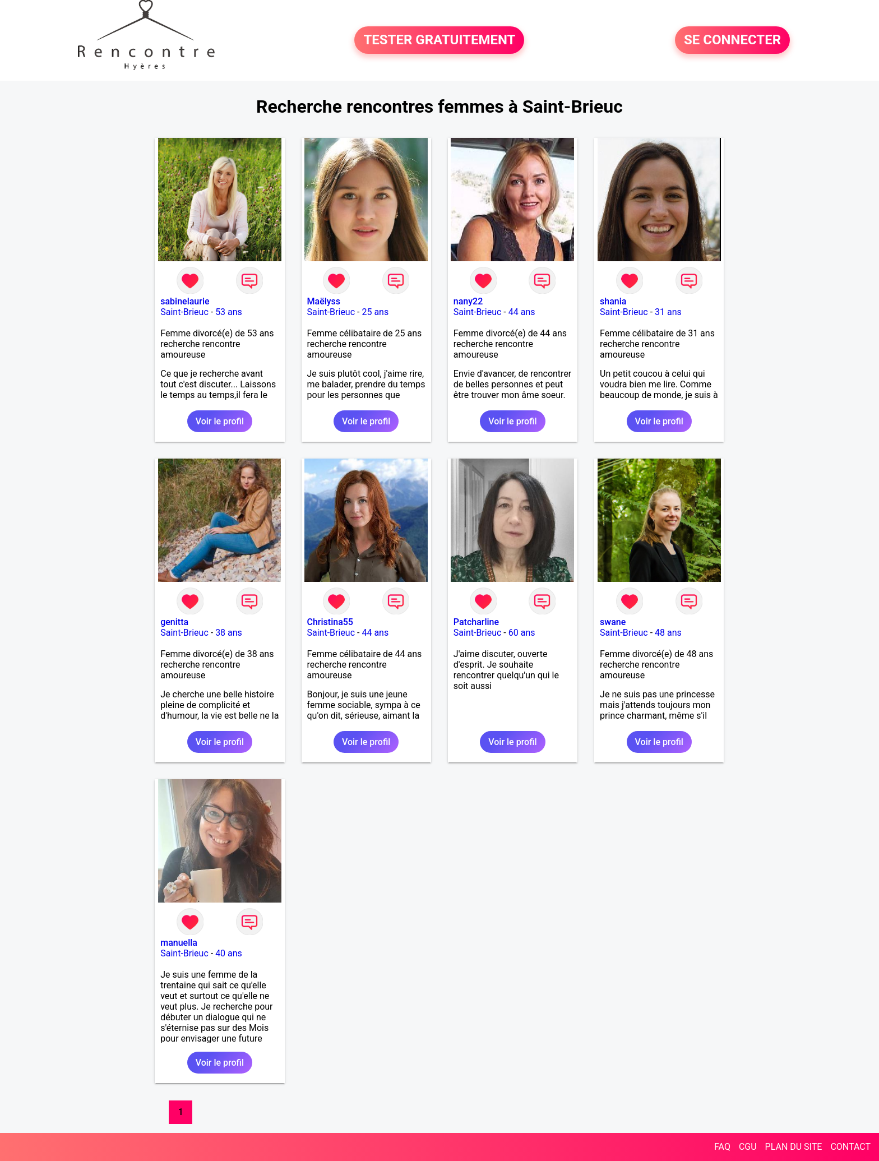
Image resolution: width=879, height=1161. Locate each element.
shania (613, 301)
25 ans (375, 312)
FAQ (722, 1146)
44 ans (521, 312)
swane (613, 622)
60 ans (521, 632)
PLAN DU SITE (793, 1146)
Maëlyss (324, 301)
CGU (748, 1146)
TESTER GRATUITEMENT (439, 40)
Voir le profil (220, 421)
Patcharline (476, 622)
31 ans (668, 312)
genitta (174, 622)
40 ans (228, 953)
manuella (178, 942)
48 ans (668, 632)
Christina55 (330, 622)
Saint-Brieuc (184, 312)
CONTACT (850, 1146)
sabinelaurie (184, 301)
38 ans (228, 632)
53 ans (228, 312)
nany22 (468, 301)
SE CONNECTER (732, 40)
